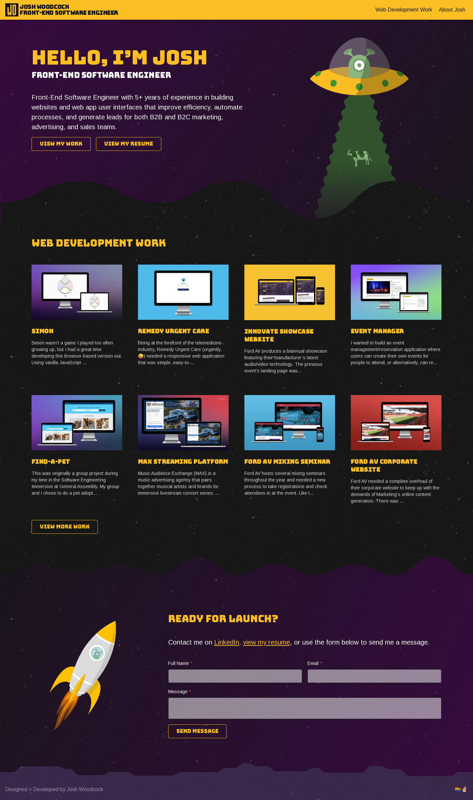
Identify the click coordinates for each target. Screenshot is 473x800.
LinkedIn (226, 642)
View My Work (61, 143)
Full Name (180, 663)
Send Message (197, 731)
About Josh (452, 9)
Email (314, 663)
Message (179, 691)
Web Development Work (403, 9)
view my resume (266, 642)
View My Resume (128, 143)
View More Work (65, 526)
